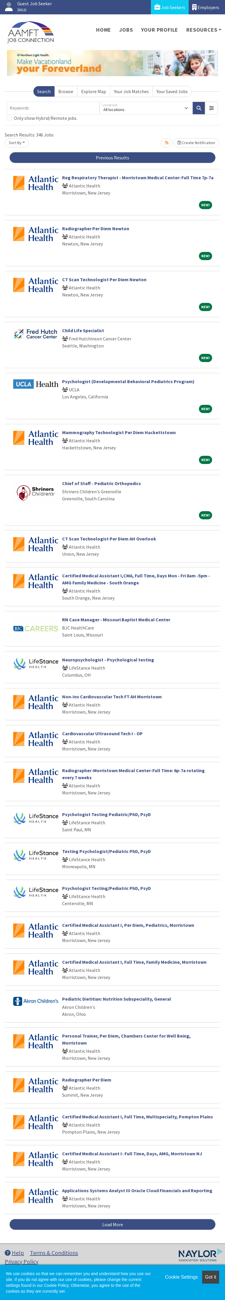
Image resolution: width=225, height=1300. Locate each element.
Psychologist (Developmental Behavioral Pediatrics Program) (128, 381)
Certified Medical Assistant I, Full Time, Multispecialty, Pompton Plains (137, 1117)
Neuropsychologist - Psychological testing (108, 660)
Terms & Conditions (54, 1252)
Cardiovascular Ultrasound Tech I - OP (102, 733)
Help (14, 1252)
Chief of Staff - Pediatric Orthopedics (101, 483)
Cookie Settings (181, 1277)
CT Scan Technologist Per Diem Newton (104, 279)
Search (44, 91)
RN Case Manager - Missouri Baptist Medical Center (116, 619)
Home (103, 29)
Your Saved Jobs (172, 91)
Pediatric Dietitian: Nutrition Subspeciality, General (116, 999)
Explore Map (93, 91)
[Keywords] (53, 108)
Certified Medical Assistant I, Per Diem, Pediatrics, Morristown (128, 925)
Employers (205, 7)
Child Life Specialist (83, 330)
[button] (211, 108)
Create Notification (196, 142)
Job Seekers (169, 7)
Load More (112, 1224)
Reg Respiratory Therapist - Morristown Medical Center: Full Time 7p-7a (138, 177)
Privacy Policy (21, 1261)
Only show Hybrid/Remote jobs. (45, 118)
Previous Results (112, 158)
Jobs (126, 29)
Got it (210, 1277)
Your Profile (159, 29)
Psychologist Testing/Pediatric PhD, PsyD (106, 888)
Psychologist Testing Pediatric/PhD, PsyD (106, 814)
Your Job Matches (131, 91)
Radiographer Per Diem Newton (95, 228)
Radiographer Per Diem (86, 1080)
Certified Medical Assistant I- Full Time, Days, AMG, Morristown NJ (132, 1153)
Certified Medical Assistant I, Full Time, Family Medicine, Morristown (134, 962)
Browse (65, 91)
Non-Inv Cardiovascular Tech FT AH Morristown (112, 697)
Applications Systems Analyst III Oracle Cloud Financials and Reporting (137, 1190)
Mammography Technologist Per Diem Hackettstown (119, 432)
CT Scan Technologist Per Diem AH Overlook (109, 539)
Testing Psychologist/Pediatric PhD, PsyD (106, 851)
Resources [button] (201, 29)
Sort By (15, 142)
